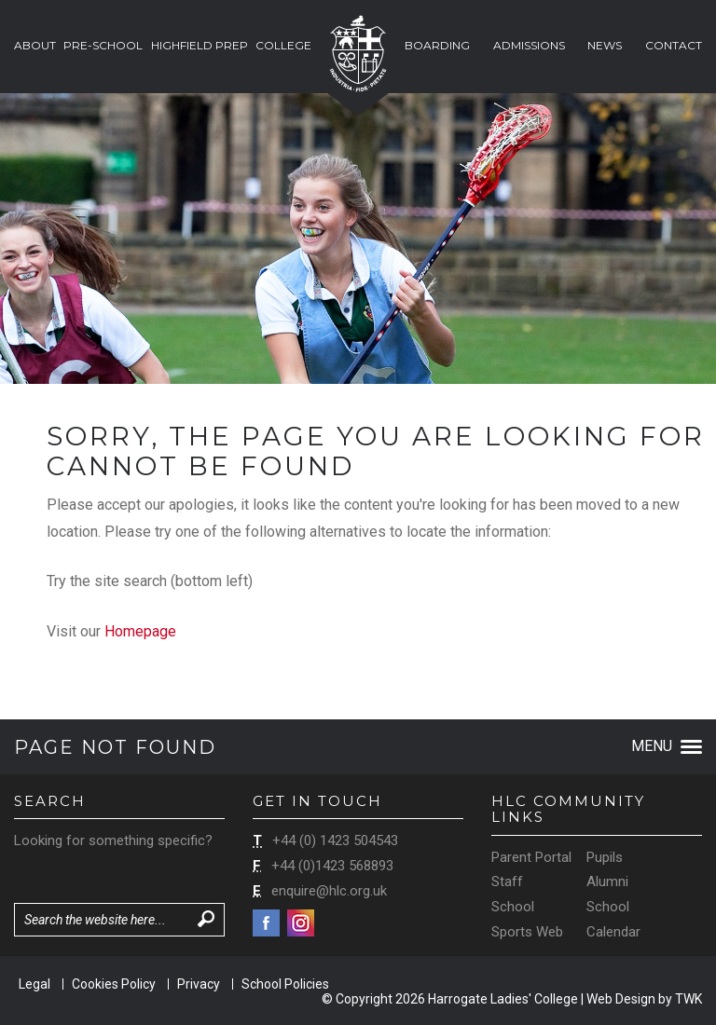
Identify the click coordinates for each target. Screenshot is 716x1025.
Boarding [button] (437, 45)
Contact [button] (673, 45)
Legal (34, 984)
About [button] (35, 45)
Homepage (140, 631)
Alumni (607, 881)
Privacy (198, 984)
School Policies (285, 984)
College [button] (283, 45)
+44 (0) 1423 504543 (335, 840)
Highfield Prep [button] (199, 45)
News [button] (604, 45)
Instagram (300, 922)
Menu (666, 746)
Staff (507, 881)
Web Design (620, 998)
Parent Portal (531, 857)
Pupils (604, 857)
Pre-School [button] (103, 45)
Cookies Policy (114, 984)
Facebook (266, 922)
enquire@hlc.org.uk (329, 890)
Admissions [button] (529, 45)
